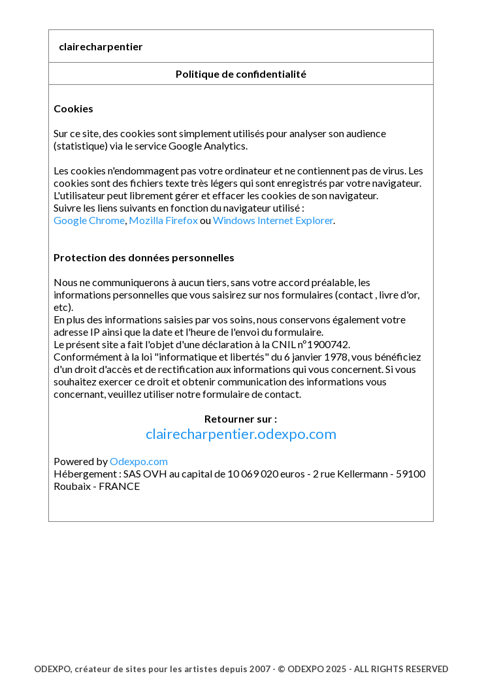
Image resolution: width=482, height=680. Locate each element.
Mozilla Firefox (163, 220)
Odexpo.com (139, 461)
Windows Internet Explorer (273, 220)
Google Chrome (89, 220)
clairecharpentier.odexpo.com (241, 433)
